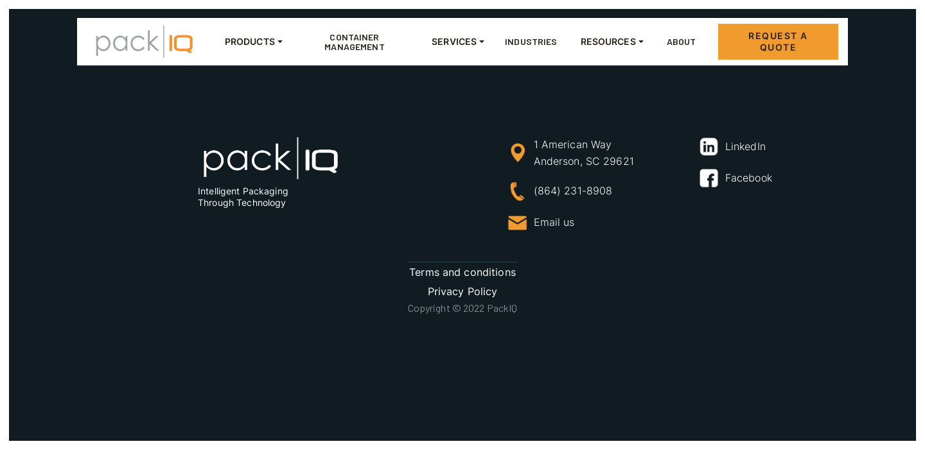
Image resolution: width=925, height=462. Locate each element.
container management (354, 41)
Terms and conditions (462, 272)
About (681, 41)
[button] (251, 41)
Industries (531, 41)
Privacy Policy (463, 291)
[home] (144, 41)
